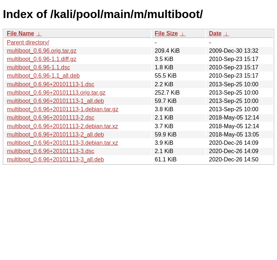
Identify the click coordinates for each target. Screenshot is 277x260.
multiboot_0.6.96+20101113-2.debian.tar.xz (62, 126)
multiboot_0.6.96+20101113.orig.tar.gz (56, 93)
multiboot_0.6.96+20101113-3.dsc (50, 151)
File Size (166, 33)
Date (215, 33)
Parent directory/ (28, 42)
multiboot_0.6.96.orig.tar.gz (41, 51)
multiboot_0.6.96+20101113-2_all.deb (55, 134)
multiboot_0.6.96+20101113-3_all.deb (55, 159)
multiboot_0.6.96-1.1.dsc (38, 67)
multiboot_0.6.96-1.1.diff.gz (41, 59)
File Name (20, 33)
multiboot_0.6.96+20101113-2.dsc (50, 117)
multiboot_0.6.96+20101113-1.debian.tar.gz (62, 109)
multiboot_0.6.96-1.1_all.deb (43, 76)
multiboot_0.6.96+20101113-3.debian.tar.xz (62, 143)
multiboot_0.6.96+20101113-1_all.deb (55, 101)
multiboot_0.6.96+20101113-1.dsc (50, 84)
